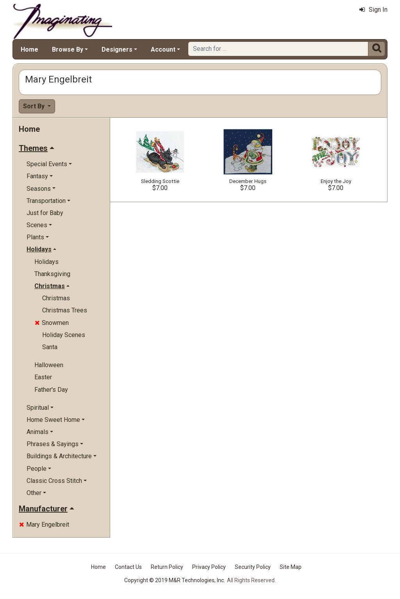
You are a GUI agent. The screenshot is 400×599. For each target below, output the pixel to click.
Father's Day (51, 389)
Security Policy (253, 567)
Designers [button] (117, 49)
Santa (49, 347)
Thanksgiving (52, 274)
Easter (43, 377)
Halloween (48, 365)
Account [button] (163, 49)
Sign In (373, 9)
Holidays (46, 261)
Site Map (291, 567)
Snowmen (52, 322)
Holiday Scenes (63, 335)
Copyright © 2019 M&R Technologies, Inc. (174, 580)
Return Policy (167, 567)
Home (29, 49)
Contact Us (128, 567)
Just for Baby (45, 213)
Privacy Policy (209, 567)
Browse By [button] (67, 49)
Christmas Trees (64, 310)
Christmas (56, 298)
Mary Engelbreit (44, 524)
